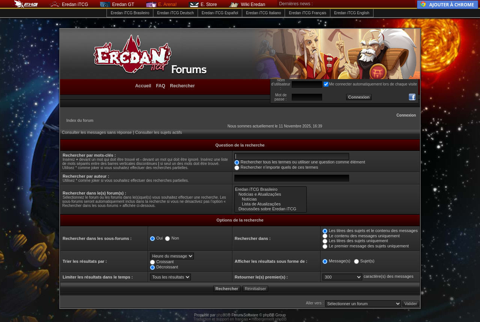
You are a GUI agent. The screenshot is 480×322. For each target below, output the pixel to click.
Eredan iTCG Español (220, 13)
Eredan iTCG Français (307, 13)
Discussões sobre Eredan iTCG (270, 209)
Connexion (406, 115)
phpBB (222, 315)
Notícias (270, 199)
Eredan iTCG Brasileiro (130, 13)
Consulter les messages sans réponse (97, 132)
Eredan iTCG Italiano (263, 13)
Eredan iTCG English (351, 13)
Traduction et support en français (221, 319)
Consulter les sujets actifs (158, 132)
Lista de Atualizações (270, 204)
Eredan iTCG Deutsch (175, 13)
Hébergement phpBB (269, 319)
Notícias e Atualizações (270, 194)
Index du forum (79, 120)
